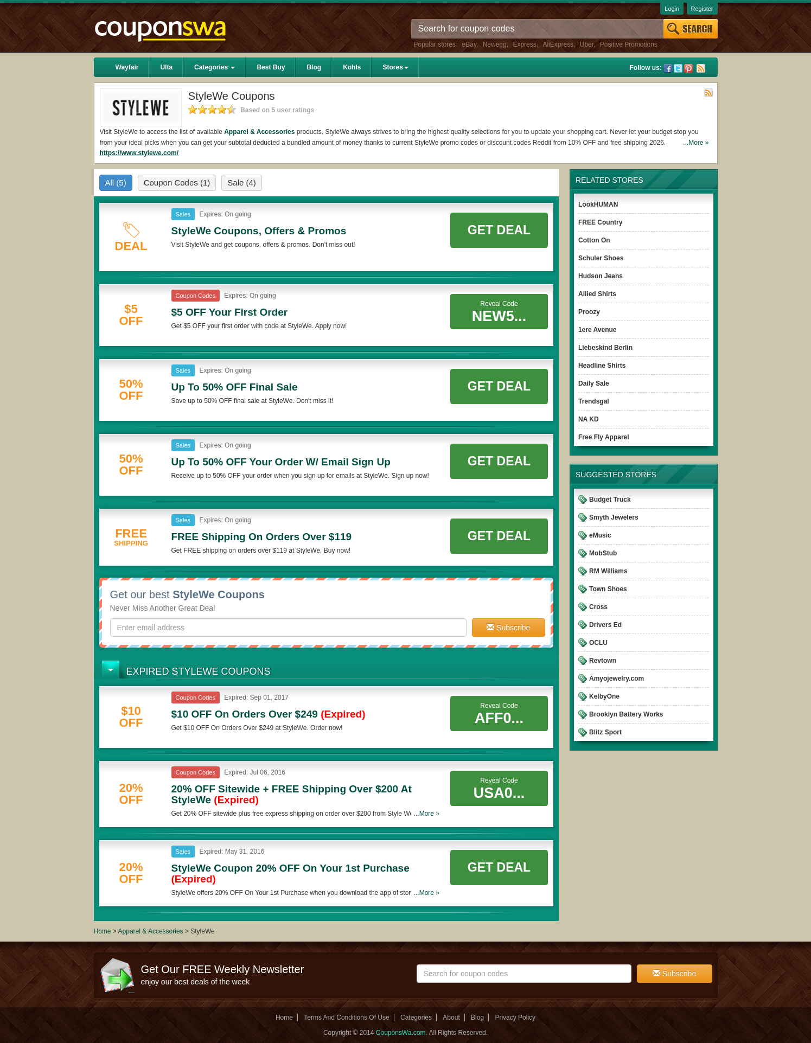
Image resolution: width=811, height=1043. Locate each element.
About (451, 1017)
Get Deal (499, 230)
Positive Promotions (628, 44)
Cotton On (594, 240)
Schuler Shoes (600, 258)
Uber (586, 44)
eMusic (600, 535)
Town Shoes (608, 589)
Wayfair (127, 67)
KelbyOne (604, 696)
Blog (313, 67)
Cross (598, 607)
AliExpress (557, 44)
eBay (469, 44)
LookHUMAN (598, 204)
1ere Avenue (597, 330)
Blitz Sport (605, 732)
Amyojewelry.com (616, 678)
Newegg (495, 44)
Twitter (678, 68)
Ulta (166, 67)
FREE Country (600, 222)
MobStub (603, 553)
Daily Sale (593, 383)
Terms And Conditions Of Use (346, 1017)
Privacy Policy (515, 1017)
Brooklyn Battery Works (626, 714)
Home (102, 931)
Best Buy (271, 67)
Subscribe (508, 627)
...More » (695, 142)
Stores (395, 67)
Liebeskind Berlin (605, 347)
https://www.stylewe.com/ (139, 153)
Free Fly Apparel (603, 437)
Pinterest (688, 68)
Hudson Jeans (600, 276)
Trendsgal (593, 401)
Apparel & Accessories (259, 132)
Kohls (352, 67)
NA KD (588, 419)
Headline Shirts (601, 365)
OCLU (598, 643)
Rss (701, 68)
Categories (214, 67)
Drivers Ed (605, 625)
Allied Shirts (597, 294)
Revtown (602, 660)
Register (702, 8)
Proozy (589, 312)
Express (524, 44)
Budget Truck (610, 499)
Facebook (667, 68)
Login (672, 8)
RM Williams (608, 571)
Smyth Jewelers (613, 517)
